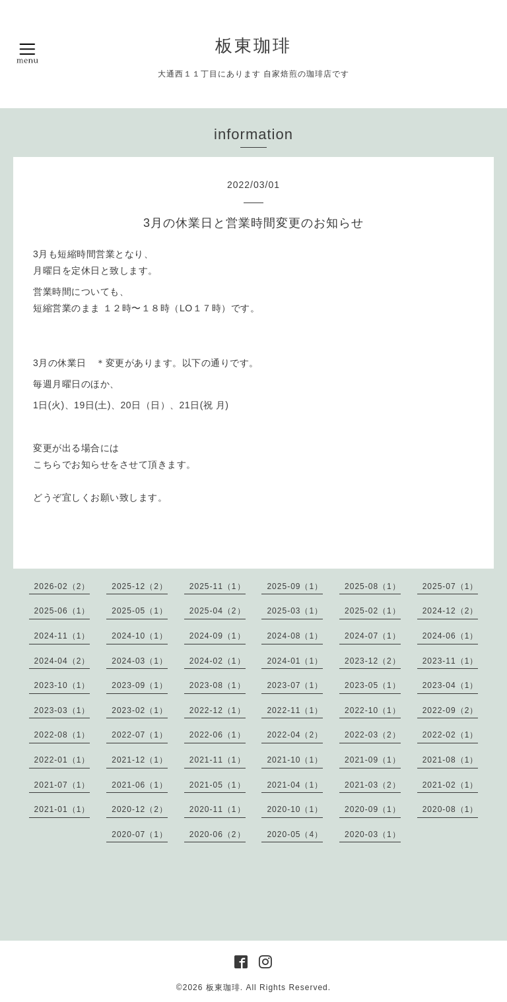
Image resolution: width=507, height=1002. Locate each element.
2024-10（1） (140, 636)
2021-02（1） (450, 785)
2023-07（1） (295, 685)
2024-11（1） (62, 636)
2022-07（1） (140, 734)
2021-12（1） (140, 760)
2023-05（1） (373, 685)
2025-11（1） (217, 586)
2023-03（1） (62, 710)
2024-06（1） (450, 636)
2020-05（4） (295, 834)
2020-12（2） (140, 809)
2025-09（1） (295, 586)
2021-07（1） (62, 785)
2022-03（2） (373, 734)
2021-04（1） (295, 785)
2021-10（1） (295, 760)
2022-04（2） (295, 734)
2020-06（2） (217, 834)
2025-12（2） (140, 586)
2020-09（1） (373, 809)
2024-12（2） (450, 610)
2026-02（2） (62, 586)
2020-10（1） (295, 809)
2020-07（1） (140, 834)
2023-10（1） (62, 685)
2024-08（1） (295, 636)
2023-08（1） (217, 685)
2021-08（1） (450, 760)
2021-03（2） (373, 785)
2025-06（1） (62, 610)
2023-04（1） (450, 685)
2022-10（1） (373, 710)
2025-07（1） (450, 586)
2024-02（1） (217, 661)
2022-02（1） (450, 734)
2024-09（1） (217, 636)
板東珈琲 (253, 45)
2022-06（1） (217, 734)
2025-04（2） (217, 610)
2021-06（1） (140, 785)
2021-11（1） (217, 760)
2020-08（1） (450, 809)
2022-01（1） (62, 760)
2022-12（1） (217, 710)
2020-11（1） (217, 809)
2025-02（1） (373, 610)
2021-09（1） (373, 760)
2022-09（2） (450, 710)
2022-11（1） (295, 710)
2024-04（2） (62, 661)
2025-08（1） (373, 586)
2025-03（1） (295, 610)
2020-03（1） (373, 834)
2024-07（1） (373, 636)
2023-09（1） (140, 685)
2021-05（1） (217, 785)
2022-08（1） (62, 734)
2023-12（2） (373, 661)
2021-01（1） (62, 809)
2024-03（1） (140, 661)
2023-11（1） (450, 661)
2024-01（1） (295, 661)
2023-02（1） (140, 710)
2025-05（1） (140, 610)
